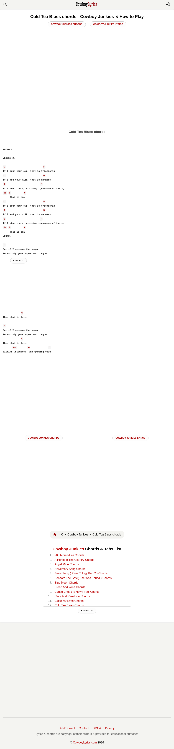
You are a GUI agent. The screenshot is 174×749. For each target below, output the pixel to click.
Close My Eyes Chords (69, 600)
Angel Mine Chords (67, 564)
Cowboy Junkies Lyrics (108, 24)
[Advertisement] (87, 100)
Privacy (109, 728)
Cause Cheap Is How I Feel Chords (77, 591)
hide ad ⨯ (18, 261)
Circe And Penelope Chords (72, 596)
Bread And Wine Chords (70, 587)
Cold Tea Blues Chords (69, 605)
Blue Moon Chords (66, 582)
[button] (5, 4)
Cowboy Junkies (68, 549)
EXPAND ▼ (87, 610)
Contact (84, 728)
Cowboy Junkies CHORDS (43, 437)
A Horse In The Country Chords (74, 559)
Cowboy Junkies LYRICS (130, 437)
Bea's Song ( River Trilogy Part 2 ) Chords (81, 573)
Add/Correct (67, 728)
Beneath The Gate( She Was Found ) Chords (83, 578)
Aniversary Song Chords (70, 568)
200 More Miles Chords (69, 555)
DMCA (97, 728)
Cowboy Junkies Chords (67, 24)
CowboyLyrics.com (85, 742)
